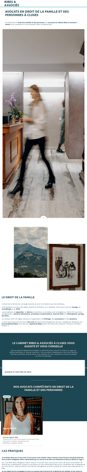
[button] (1, 368)
